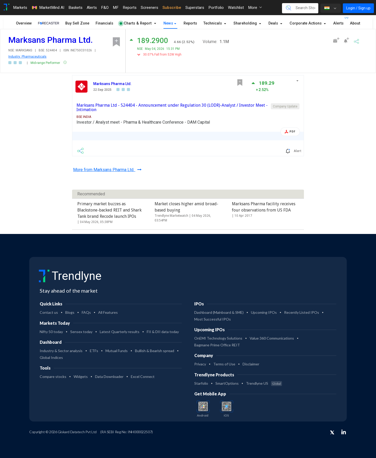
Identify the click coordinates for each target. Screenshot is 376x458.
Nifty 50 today (51, 331)
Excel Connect (143, 376)
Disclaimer (251, 364)
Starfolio (201, 383)
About (355, 23)
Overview (24, 23)
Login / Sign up (358, 8)
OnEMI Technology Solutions (218, 338)
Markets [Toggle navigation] (20, 7)
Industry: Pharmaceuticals (27, 56)
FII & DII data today (163, 331)
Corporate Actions (306, 23)
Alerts (338, 22)
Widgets (81, 376)
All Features (108, 312)
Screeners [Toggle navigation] (149, 7)
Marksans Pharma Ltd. (112, 84)
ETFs (94, 350)
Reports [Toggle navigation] (130, 7)
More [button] (255, 7)
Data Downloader (109, 376)
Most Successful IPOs (212, 319)
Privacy (200, 364)
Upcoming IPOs (264, 312)
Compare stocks (53, 376)
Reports (190, 23)
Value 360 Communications (272, 338)
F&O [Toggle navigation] (105, 7)
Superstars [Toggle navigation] (194, 7)
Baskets (75, 7)
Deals (273, 23)
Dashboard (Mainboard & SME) (219, 312)
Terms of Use (224, 364)
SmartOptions (227, 383)
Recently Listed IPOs (301, 312)
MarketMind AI (47, 7)
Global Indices (51, 357)
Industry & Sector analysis (61, 350)
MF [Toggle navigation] (116, 7)
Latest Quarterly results (119, 331)
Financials (104, 23)
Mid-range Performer (46, 63)
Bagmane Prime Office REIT (217, 345)
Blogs (69, 312)
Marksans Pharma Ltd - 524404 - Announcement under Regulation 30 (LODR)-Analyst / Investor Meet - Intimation (172, 107)
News (168, 23)
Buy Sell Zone (77, 23)
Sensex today (81, 331)
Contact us (49, 312)
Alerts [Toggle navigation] (92, 7)
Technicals (213, 23)
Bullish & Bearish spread (154, 350)
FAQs (86, 312)
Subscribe (171, 7)
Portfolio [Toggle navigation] (216, 7)
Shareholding (245, 23)
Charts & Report (135, 23)
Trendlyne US (264, 383)
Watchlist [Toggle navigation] (236, 7)
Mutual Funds (116, 350)
